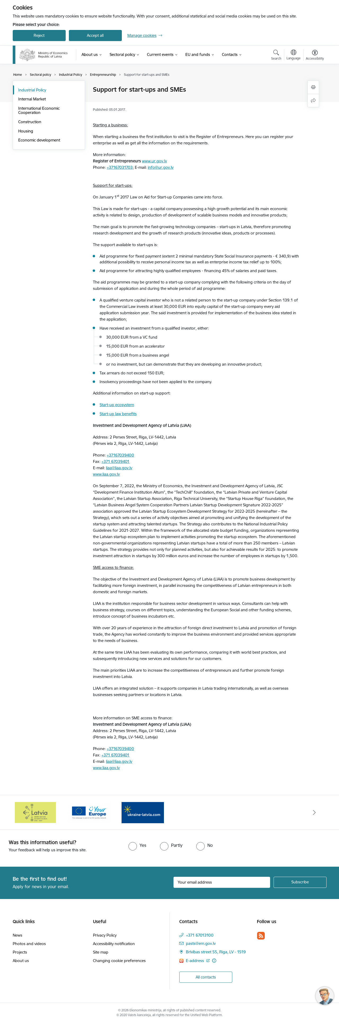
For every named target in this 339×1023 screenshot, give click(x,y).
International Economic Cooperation (39, 110)
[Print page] (313, 87)
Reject (39, 35)
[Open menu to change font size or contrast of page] (315, 55)
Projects (20, 952)
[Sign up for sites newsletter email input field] (221, 882)
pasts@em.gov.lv (201, 943)
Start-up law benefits (118, 413)
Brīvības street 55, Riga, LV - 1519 (216, 951)
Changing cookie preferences (119, 960)
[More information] (214, 961)
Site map (100, 952)
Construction (29, 121)
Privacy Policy (105, 935)
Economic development (39, 140)
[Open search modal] (276, 55)
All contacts (206, 977)
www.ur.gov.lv (154, 160)
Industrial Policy (32, 89)
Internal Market (32, 98)
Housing (25, 131)
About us (21, 960)
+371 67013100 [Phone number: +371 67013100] (199, 935)
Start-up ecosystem (117, 404)
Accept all (95, 35)
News (17, 935)
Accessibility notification (114, 943)
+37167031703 (120, 167)
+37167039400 (120, 455)
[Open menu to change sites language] (293, 55)
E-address (195, 960)
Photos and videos (29, 943)
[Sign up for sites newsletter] (300, 882)
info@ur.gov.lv (160, 167)
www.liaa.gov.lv (106, 474)
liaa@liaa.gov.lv (119, 467)
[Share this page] (313, 100)
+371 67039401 (115, 461)
